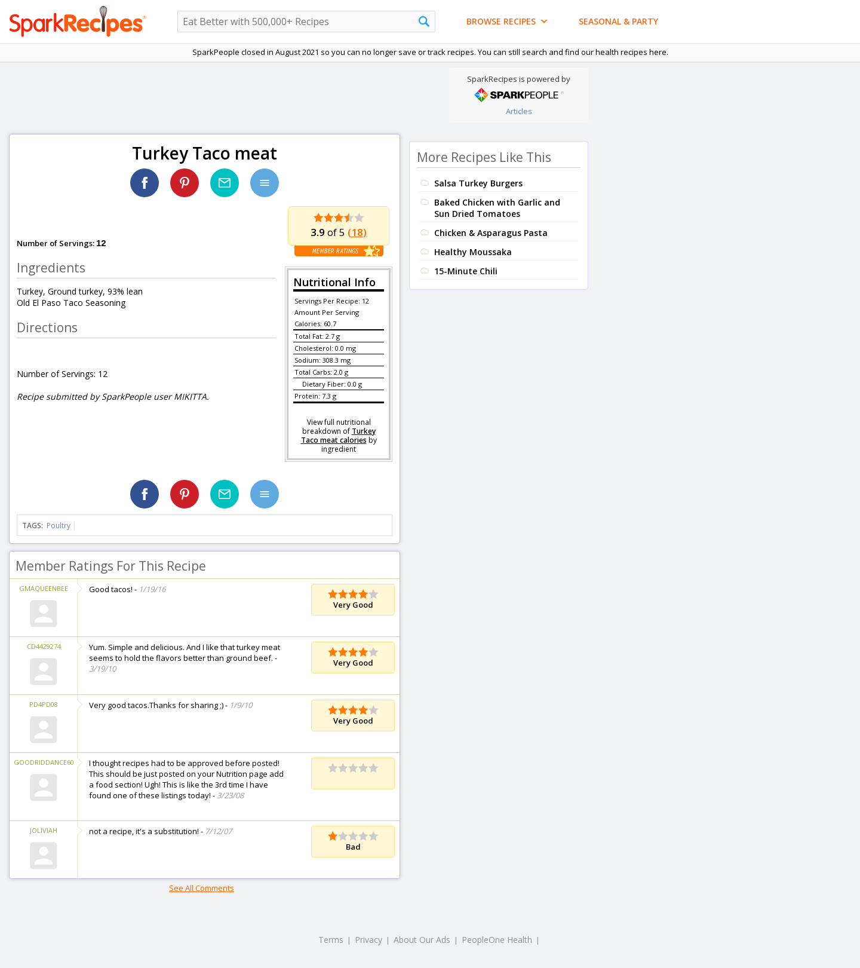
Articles (519, 111)
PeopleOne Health (497, 939)
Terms (330, 939)
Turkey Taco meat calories (338, 435)
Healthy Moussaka (473, 252)
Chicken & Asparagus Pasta (491, 232)
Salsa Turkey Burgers (478, 183)
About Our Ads (422, 939)
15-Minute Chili (465, 271)
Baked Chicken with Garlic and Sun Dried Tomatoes (497, 208)
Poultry (58, 525)
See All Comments (201, 888)
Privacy (368, 939)
